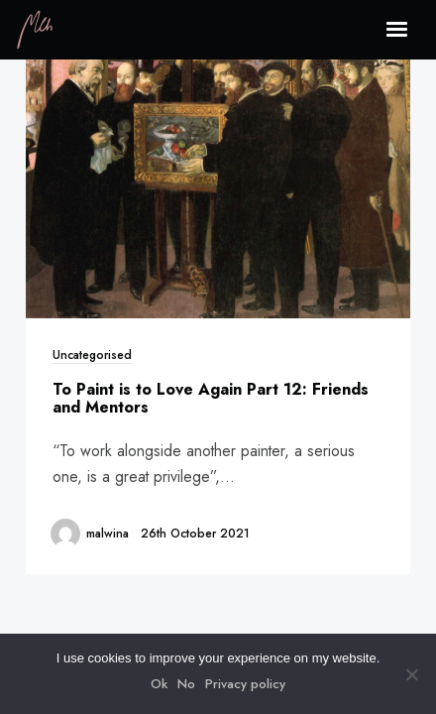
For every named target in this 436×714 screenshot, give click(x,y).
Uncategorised (92, 354)
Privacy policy (245, 683)
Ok (159, 683)
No (186, 683)
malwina (107, 533)
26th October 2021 (195, 533)
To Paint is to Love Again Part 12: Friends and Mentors (211, 398)
